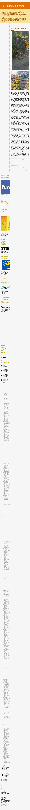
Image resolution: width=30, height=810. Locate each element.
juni (4, 769)
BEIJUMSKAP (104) (6, 609)
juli (4, 768)
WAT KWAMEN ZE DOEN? (6, 540)
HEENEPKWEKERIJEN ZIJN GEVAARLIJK (6, 566)
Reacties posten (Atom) (23, 170)
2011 (3, 776)
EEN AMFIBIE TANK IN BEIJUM (5, 739)
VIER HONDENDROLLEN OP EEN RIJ (6, 419)
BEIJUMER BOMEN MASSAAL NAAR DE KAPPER (5, 526)
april (4, 771)
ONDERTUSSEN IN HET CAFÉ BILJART (6, 698)
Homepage (20, 167)
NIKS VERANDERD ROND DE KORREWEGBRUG (6, 408)
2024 (3, 365)
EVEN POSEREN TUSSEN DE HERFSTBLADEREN (6, 595)
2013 (3, 379)
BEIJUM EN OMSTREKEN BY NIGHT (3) (6, 559)
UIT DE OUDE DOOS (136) (6, 658)
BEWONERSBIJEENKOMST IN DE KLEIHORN (6, 507)
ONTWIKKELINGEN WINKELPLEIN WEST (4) (6, 434)
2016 (3, 375)
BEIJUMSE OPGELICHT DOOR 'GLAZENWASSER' (6, 666)
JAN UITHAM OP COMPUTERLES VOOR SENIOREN (6, 753)
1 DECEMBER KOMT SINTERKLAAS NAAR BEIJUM (6, 612)
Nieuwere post (14, 167)
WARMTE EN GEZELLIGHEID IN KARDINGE (6, 470)
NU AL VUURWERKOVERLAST (6, 692)
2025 (3, 364)
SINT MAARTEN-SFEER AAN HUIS (6, 670)
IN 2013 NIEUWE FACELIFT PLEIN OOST (6, 716)
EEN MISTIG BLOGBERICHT (6, 482)
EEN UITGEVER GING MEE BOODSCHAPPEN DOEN (6, 572)
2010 (3, 778)
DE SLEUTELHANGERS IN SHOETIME (6, 600)
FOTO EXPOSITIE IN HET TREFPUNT (6, 404)
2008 (3, 780)
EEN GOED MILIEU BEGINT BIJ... (5, 606)
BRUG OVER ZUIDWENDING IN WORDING (6, 443)
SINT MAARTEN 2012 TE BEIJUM (6, 674)
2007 (3, 781)
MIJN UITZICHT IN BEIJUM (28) (6, 677)
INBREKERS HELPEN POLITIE (5, 731)
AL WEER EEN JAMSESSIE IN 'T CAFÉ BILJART (6, 686)
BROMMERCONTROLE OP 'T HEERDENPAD (6, 423)
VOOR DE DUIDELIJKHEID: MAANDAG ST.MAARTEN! (6, 711)
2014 (3, 378)
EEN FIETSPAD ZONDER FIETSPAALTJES (6, 474)
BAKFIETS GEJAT (5, 552)
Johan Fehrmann (5, 788)
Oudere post (26, 167)
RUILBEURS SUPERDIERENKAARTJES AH (6, 749)
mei (4, 770)
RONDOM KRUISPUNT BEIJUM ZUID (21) (6, 427)
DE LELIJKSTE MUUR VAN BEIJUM (6, 488)
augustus (5, 767)
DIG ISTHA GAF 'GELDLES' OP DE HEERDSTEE (6, 622)
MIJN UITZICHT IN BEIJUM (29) (6, 430)
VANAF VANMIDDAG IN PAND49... (6, 695)
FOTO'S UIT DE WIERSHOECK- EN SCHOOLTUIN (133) (6, 478)
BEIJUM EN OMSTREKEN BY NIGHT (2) (6, 726)
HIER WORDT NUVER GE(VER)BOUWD (6, 400)
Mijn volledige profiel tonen (4, 805)
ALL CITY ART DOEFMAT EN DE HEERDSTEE (6, 761)
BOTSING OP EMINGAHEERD (6, 757)
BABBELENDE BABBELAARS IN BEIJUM (6, 581)
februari (5, 774)
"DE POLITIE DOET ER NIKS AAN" (6, 437)
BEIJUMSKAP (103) (6, 723)
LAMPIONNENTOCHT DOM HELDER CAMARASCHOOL (6, 735)
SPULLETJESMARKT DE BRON (6, 719)
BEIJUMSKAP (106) (6, 392)
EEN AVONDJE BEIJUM (6, 589)
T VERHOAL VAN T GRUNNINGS (6, 549)
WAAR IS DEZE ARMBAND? (6, 742)
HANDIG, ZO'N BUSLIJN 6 (6, 603)
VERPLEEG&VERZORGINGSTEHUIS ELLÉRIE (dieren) (6, 512)
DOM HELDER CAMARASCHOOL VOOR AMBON (6, 555)
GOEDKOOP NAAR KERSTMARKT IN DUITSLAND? (6, 502)
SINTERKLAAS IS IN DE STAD (6, 591)
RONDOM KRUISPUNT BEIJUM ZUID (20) (6, 447)
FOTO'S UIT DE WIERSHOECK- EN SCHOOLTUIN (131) (6, 702)
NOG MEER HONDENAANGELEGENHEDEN (6, 516)
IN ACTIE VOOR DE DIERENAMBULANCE (6, 451)
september (6, 765)
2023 (3, 366)
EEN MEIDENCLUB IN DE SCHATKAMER (6, 456)
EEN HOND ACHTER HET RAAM (6, 412)
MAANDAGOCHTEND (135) (6, 683)
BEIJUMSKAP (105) (6, 496)
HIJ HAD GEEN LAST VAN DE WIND (6, 466)
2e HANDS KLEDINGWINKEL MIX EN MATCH (6, 661)
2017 (3, 374)
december (5, 381)
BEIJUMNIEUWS (13, 6)
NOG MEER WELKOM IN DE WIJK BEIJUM (6, 745)
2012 (3, 380)
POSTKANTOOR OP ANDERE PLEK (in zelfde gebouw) (6, 543)
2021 (3, 369)
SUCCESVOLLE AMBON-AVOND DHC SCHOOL (6, 460)
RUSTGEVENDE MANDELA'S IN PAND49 (6, 689)
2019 (3, 371)
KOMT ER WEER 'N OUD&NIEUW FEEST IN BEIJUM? (6, 617)
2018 (3, 373)
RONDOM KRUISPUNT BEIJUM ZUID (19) (6, 563)
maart (5, 773)
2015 (3, 376)
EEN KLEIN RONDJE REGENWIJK (6, 498)
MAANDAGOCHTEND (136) (6, 569)
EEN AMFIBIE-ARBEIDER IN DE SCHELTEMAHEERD (6, 637)
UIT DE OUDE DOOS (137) (6, 547)
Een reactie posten (14, 165)
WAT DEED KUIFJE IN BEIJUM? (5, 680)
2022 (3, 367)
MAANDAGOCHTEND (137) (6, 464)
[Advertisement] (8, 321)
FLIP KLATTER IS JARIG (6, 729)
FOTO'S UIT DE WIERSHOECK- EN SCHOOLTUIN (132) (6, 585)
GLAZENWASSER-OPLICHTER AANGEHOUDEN (6, 388)
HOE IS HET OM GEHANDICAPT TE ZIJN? (6, 485)
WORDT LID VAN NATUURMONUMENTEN (6, 642)
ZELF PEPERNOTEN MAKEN (6, 415)
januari (5, 775)
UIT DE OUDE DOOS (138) (6, 440)
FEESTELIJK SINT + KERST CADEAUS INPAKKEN (6, 521)
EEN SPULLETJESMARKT (6, 706)
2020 (3, 370)
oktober (5, 763)
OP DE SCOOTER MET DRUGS (6, 645)
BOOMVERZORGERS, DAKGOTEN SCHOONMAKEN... (6, 649)
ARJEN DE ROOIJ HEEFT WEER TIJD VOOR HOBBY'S (6, 632)
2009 (3, 779)
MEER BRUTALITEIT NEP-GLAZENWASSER (6, 654)
